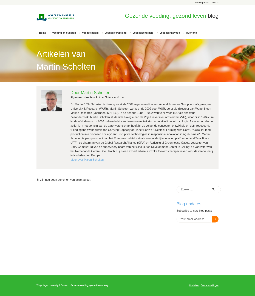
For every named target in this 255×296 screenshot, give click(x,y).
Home (42, 32)
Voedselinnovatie (170, 32)
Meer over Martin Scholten (87, 159)
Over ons (191, 32)
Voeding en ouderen (64, 32)
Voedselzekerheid (143, 32)
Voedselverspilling (116, 32)
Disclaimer (194, 285)
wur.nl (215, 2)
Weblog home (202, 2)
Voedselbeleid (90, 32)
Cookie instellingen (210, 285)
